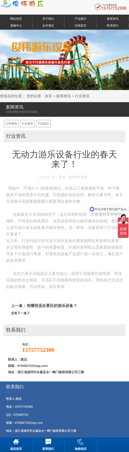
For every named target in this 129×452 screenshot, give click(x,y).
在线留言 (80, 25)
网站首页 (16, 18)
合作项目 (48, 25)
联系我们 (113, 25)
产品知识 (43, 123)
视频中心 (16, 25)
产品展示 (80, 18)
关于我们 (48, 18)
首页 (48, 96)
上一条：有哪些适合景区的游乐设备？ (44, 306)
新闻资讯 (113, 18)
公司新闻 (11, 123)
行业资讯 (82, 96)
